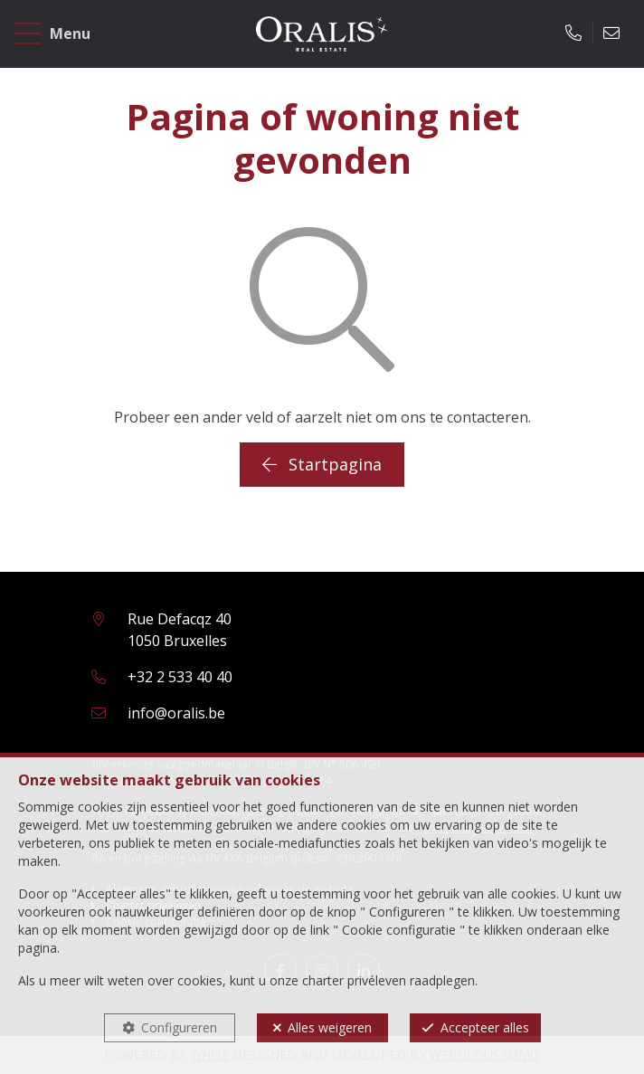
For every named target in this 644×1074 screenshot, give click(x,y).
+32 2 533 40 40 (180, 677)
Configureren (179, 1027)
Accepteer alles (484, 1027)
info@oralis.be (176, 713)
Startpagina (322, 464)
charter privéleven (354, 980)
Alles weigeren (330, 1027)
